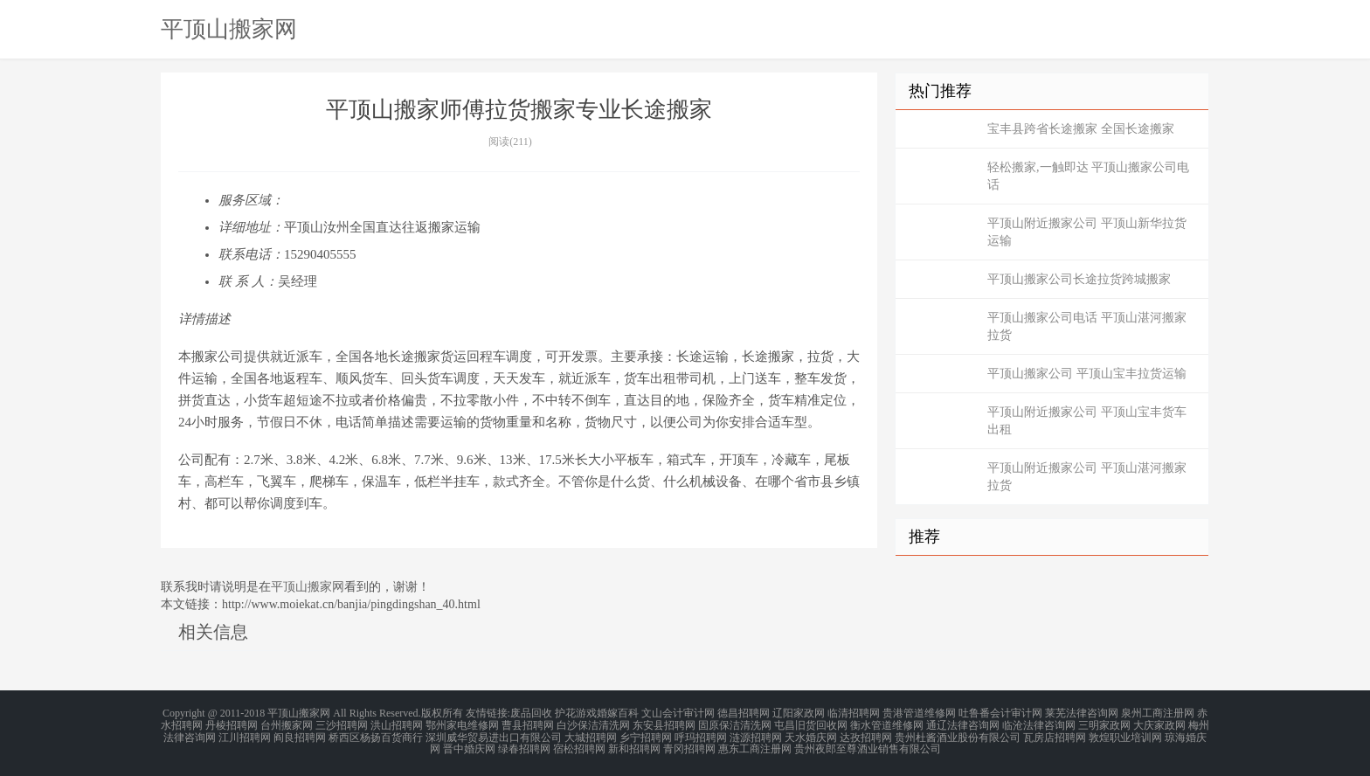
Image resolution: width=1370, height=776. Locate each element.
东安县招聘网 (664, 723)
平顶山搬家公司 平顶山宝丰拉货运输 (1087, 373)
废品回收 (531, 713)
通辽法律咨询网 (963, 723)
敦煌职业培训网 (1125, 734)
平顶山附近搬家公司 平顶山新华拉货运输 (1087, 232)
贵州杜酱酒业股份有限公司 (958, 734)
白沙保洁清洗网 (593, 723)
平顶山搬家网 (229, 29)
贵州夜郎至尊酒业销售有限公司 (867, 744)
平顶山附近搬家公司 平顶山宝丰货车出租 (1087, 420)
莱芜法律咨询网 (1081, 713)
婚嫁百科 (618, 713)
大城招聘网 (590, 734)
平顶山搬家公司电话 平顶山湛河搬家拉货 (1087, 326)
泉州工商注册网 (1157, 713)
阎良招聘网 (299, 734)
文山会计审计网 (678, 713)
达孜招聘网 (866, 734)
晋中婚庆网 (469, 744)
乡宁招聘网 (645, 734)
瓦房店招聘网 (1054, 734)
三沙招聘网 (341, 723)
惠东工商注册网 (755, 744)
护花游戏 (576, 713)
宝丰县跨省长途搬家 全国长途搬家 (1080, 128)
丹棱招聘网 (231, 723)
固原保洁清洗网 (734, 723)
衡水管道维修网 (887, 723)
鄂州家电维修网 (462, 723)
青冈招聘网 (689, 744)
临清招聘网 (853, 713)
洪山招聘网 (396, 723)
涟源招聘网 (756, 734)
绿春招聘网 (524, 744)
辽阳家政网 (798, 713)
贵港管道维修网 (919, 713)
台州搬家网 (286, 723)
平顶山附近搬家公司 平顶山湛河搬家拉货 (1087, 476)
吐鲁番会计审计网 (1000, 713)
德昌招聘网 (743, 713)
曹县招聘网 (528, 723)
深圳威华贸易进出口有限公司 (494, 734)
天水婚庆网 (811, 734)
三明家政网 (1104, 723)
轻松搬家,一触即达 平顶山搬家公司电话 (1088, 176)
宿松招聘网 (579, 744)
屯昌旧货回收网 (811, 723)
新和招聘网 (634, 744)
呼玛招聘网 (701, 734)
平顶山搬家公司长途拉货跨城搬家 (1079, 279)
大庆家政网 (1159, 723)
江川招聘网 (244, 734)
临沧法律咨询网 (1039, 723)
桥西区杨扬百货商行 (376, 734)
